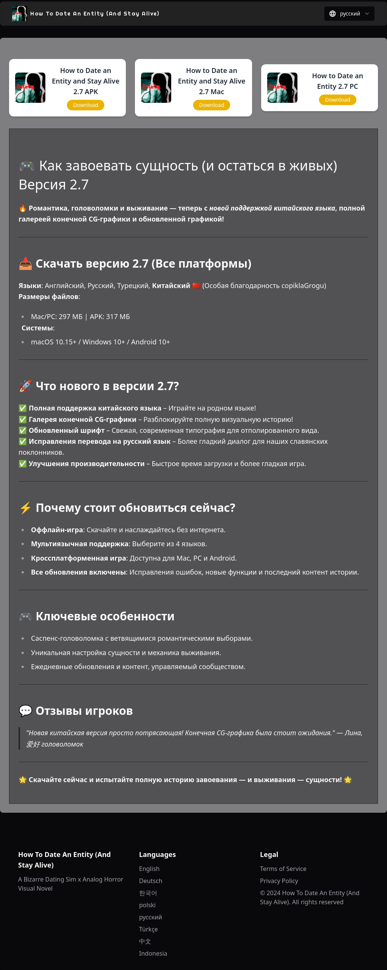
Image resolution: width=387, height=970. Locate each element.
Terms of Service (283, 869)
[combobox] (349, 13)
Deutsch (151, 881)
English (149, 869)
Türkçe (148, 929)
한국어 (148, 893)
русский (150, 917)
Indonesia (153, 953)
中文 (145, 941)
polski (147, 905)
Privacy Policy (279, 881)
